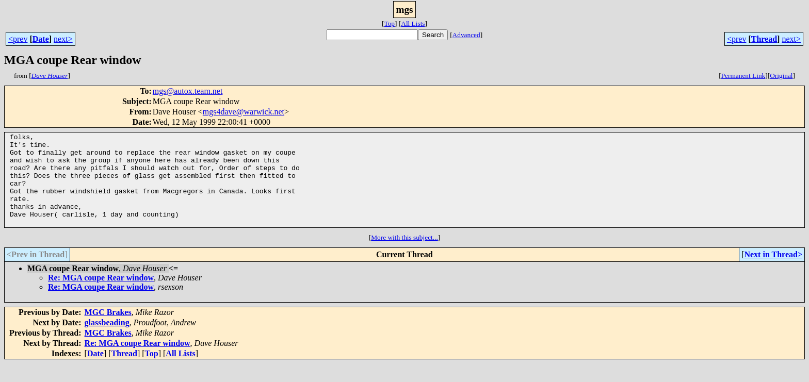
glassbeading (107, 341)
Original (781, 75)
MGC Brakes (108, 330)
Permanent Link (743, 75)
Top (389, 23)
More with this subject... (404, 256)
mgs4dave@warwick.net (243, 111)
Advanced (466, 35)
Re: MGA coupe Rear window (101, 296)
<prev (17, 39)
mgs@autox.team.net (188, 91)
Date (41, 39)
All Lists (413, 23)
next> (63, 39)
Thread (764, 39)
